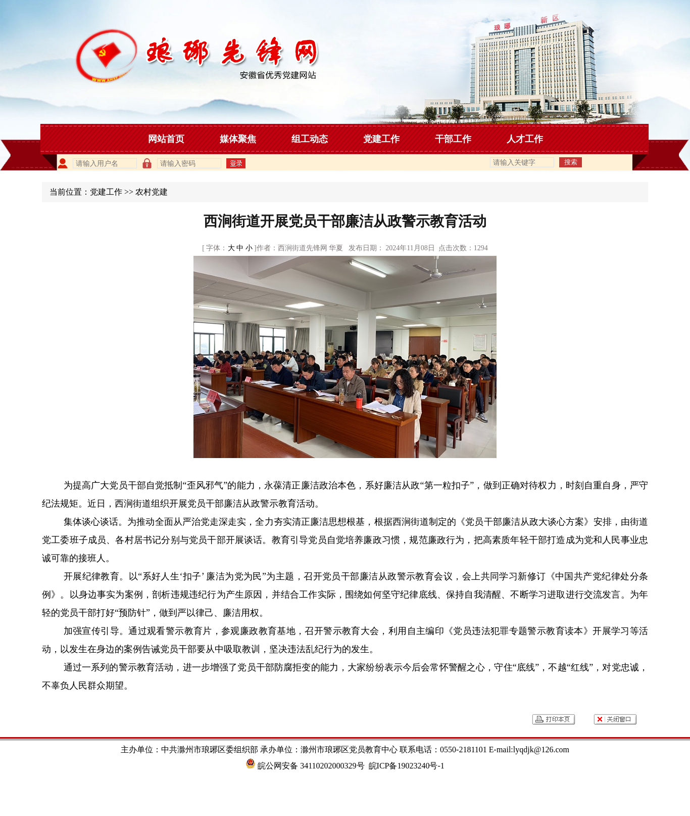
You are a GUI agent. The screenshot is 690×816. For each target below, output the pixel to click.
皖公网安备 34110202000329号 (304, 765)
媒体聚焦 (238, 139)
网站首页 (166, 139)
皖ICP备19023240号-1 (407, 765)
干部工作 (453, 139)
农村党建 (151, 192)
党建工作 (381, 139)
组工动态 (309, 139)
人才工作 (525, 139)
